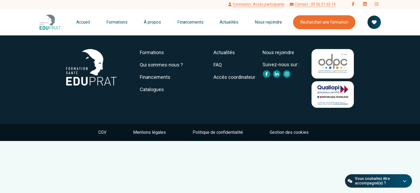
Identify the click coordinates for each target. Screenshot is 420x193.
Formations (117, 22)
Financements (190, 22)
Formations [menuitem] (152, 52)
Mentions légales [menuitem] (149, 132)
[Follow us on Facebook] (353, 4)
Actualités (229, 22)
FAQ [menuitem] (217, 65)
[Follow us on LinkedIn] (365, 4)
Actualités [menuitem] (224, 52)
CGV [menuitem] (102, 132)
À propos (152, 22)
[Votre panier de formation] (374, 22)
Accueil (83, 22)
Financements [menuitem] (155, 77)
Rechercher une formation (324, 22)
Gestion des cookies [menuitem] (289, 132)
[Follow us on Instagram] (376, 4)
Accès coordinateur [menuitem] (234, 77)
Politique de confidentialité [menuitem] (218, 132)
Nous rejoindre (268, 22)
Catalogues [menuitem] (152, 89)
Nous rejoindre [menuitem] (278, 52)
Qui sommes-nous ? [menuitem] (161, 65)
